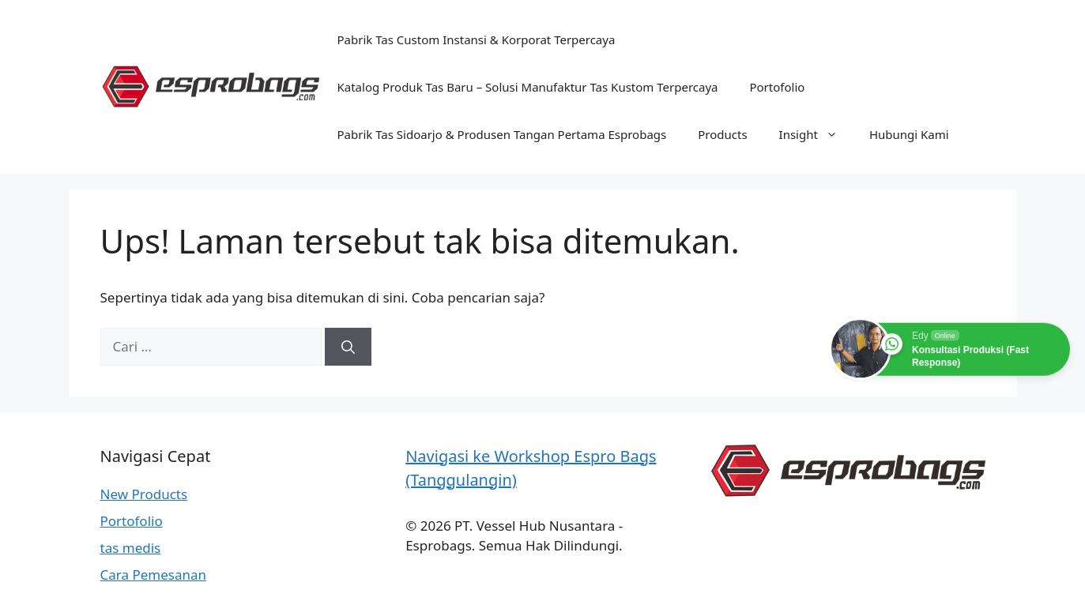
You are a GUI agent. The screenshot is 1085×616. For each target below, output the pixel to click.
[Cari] (348, 347)
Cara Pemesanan (153, 574)
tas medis (130, 548)
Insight (816, 134)
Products (722, 134)
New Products (144, 494)
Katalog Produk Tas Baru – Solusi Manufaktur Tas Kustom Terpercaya (527, 87)
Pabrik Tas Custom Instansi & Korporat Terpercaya (476, 39)
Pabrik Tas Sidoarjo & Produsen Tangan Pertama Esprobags (502, 134)
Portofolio (776, 87)
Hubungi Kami (909, 134)
